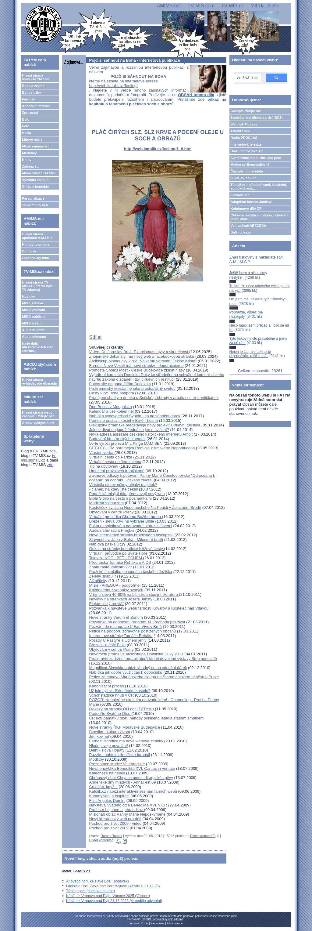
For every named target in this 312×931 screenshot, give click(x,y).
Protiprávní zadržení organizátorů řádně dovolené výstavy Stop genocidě (153, 658)
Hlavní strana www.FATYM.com (35, 77)
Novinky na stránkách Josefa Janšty (120, 599)
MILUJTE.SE (264, 5)
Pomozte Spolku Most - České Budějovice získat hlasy (137, 370)
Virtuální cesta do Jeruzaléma (115, 461)
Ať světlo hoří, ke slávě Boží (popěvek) (97, 881)
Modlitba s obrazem (106, 503)
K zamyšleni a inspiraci (109, 796)
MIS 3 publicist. (34, 316)
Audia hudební (33, 330)
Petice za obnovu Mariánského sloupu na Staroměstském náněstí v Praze (154, 677)
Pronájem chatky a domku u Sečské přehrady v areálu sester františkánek (154, 397)
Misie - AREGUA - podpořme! (115, 585)
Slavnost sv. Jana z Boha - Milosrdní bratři (126, 539)
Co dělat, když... (103, 786)
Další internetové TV (247, 151)
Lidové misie (32, 139)
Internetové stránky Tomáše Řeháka (121, 635)
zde (52, 451)
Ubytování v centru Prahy (111, 512)
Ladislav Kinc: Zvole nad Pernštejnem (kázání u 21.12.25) (113, 886)
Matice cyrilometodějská (250, 164)
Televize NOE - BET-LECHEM (116, 558)
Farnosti (28, 99)
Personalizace (33, 198)
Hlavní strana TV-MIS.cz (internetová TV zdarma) (37, 286)
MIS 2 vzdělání (33, 310)
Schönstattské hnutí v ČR (111, 695)
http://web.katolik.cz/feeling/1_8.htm (158, 149)
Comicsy (29, 251)
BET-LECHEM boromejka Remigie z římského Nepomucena (142, 448)
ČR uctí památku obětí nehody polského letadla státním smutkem (146, 718)
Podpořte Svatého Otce (110, 713)
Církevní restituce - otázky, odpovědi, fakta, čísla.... (260, 217)
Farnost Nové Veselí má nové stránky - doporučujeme (136, 365)
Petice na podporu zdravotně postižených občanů (132, 631)
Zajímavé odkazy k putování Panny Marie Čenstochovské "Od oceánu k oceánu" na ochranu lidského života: (152, 477)
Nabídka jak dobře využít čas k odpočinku (125, 672)
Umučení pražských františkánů (116, 471)
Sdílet (95, 337)
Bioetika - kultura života (109, 732)
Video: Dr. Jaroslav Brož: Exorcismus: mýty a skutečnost (139, 352)
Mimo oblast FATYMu (38, 173)
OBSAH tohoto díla (196, 94)
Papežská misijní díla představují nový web (127, 493)
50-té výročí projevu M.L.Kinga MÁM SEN (126, 443)
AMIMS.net (169, 5)
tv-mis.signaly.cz (38, 457)
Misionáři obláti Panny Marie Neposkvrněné (127, 814)
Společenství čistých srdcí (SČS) (257, 117)
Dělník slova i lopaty (107, 750)
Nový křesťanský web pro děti (115, 819)
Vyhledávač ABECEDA (248, 225)
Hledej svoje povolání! (108, 745)
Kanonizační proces (106, 686)
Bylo (25, 119)
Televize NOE (241, 131)
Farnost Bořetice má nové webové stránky (126, 741)
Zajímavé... (30, 166)
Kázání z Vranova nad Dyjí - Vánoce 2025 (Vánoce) (108, 896)
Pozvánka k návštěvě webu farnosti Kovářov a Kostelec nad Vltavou (149, 608)
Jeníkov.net (99, 736)
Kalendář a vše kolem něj (111, 411)
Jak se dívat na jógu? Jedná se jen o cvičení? (129, 429)
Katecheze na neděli (107, 773)
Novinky (28, 296)
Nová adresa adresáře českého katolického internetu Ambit (141, 434)
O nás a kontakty (35, 186)
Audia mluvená (34, 337)
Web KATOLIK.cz (244, 124)
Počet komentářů (202, 836)
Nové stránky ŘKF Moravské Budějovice (124, 727)
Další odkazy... (242, 232)
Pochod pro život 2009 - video (115, 823)
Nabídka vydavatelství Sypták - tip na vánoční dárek (134, 416)
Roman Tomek (111, 836)
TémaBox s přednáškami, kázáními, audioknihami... (259, 186)
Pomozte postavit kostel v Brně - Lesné (123, 420)
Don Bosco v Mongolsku (110, 406)
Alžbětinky (98, 580)
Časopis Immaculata (247, 171)
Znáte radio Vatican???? (110, 567)
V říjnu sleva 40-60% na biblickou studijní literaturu (134, 594)
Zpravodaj (30, 112)
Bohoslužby (31, 92)
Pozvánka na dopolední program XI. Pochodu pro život (137, 622)
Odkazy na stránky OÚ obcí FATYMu (122, 709)
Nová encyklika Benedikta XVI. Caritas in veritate (132, 768)
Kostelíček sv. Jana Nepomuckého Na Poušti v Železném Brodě (145, 507)
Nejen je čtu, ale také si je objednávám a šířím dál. (250, 354)
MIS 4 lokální (32, 323)
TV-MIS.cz (232, 5)
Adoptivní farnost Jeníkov (251, 202)
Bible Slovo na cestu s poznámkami (121, 498)
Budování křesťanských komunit (117, 439)
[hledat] (247, 78)
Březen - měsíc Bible (107, 645)
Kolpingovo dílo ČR (246, 208)
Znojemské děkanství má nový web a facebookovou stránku (141, 356)
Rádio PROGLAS (244, 137)
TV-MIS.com (201, 5)
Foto (25, 126)
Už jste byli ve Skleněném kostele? (120, 690)
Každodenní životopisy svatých (116, 590)
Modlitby (96, 759)
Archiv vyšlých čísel (38, 423)
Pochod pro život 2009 (109, 828)
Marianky (29, 153)
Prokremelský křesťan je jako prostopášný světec (132, 388)
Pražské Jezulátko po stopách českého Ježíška (130, 571)
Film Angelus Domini (107, 800)
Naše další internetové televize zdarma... (37, 347)
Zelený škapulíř (102, 576)
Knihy (26, 159)
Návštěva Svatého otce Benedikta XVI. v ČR (128, 805)
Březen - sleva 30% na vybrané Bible (122, 521)
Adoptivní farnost (36, 106)
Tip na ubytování (104, 466)
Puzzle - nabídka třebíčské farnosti (119, 754)
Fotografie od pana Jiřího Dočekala (120, 384)
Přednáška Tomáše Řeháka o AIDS (120, 562)
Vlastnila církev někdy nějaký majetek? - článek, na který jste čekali (123, 486)
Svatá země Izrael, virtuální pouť (256, 158)
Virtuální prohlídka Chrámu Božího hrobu (125, 516)
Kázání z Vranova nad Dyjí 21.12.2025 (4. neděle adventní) (114, 901)
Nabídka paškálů (104, 544)
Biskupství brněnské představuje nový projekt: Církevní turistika (144, 425)
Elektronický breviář (106, 603)
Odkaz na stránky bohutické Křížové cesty (126, 548)
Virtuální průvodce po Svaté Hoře (118, 553)
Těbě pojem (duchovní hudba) (90, 891)
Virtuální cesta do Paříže (110, 457)
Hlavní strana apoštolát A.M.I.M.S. (38, 236)
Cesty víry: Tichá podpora (111, 393)
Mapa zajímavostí (35, 146)
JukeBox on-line (244, 178)
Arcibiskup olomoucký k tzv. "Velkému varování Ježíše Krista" (143, 361)
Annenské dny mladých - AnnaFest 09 (122, 782)
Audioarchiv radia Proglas (111, 530)
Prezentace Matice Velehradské (117, 764)
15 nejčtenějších (35, 205)
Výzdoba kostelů (35, 180)
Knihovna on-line (35, 244)
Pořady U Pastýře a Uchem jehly (118, 640)
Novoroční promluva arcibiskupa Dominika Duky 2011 (136, 654)
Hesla (26, 133)
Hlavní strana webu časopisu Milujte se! (38, 414)
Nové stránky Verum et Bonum (116, 617)
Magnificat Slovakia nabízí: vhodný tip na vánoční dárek (138, 667)
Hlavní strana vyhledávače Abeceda (39, 381)
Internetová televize (246, 144)
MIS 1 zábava (32, 303)
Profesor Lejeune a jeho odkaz (116, 809)
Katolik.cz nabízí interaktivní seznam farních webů (133, 791)
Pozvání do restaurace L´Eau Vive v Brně (125, 626)
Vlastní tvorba (102, 452)
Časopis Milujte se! (246, 111)
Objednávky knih (35, 258)
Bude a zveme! (33, 86)
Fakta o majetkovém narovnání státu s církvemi (130, 525)
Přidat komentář (101, 840)
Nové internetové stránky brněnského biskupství (131, 535)
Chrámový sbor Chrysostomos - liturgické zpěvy (131, 777)
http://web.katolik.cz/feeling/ (113, 85)
